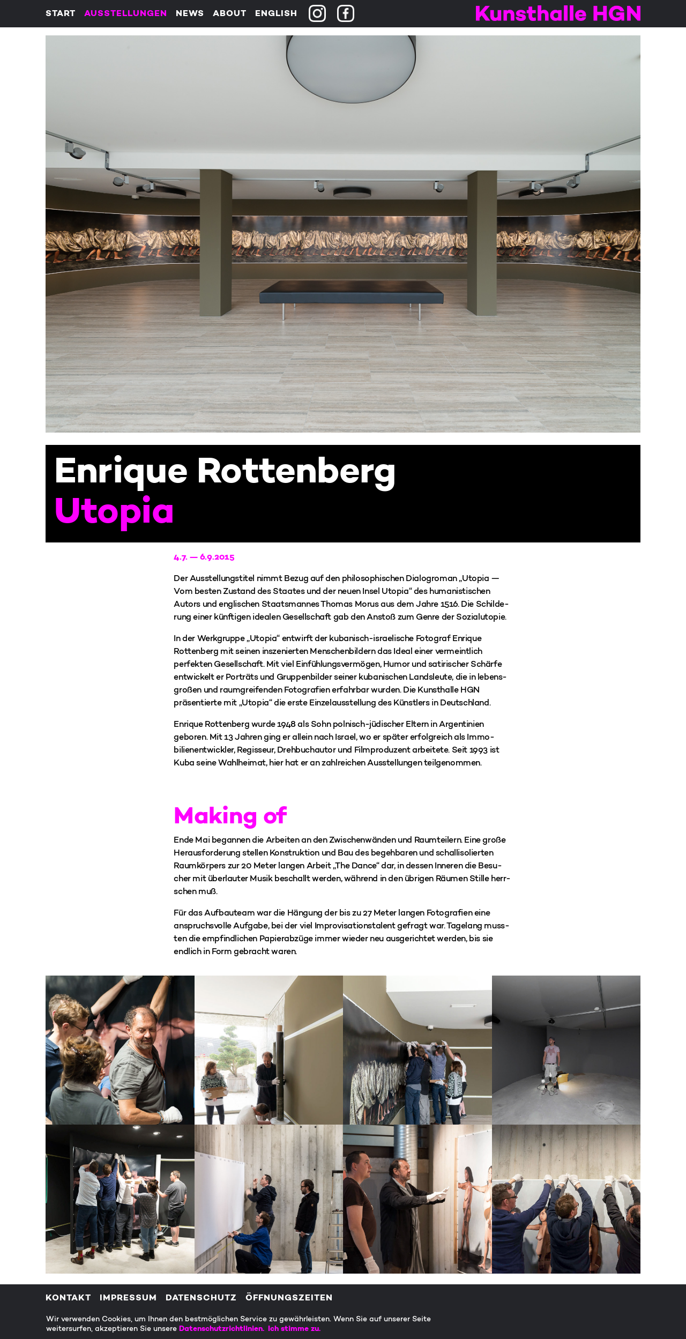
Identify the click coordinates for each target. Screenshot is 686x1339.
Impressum (128, 1298)
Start (61, 14)
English (276, 14)
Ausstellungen (125, 14)
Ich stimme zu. (294, 1329)
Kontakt (68, 1298)
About (230, 14)
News (190, 14)
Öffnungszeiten (289, 1298)
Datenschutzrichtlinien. (223, 1329)
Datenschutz (201, 1298)
